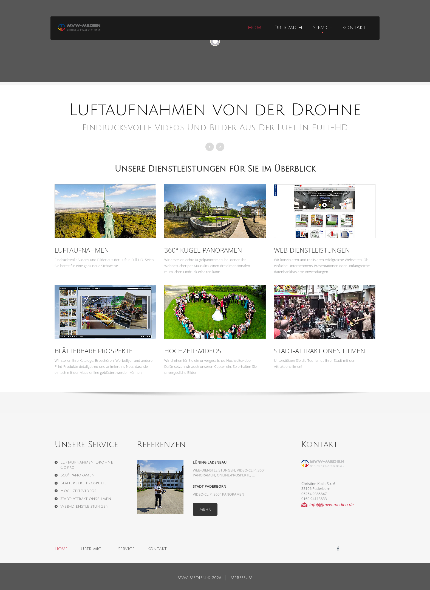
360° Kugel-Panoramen (203, 249)
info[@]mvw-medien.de (331, 505)
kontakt (157, 548)
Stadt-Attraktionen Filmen (319, 350)
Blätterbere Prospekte (83, 483)
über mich (288, 27)
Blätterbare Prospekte (93, 350)
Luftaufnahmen (82, 249)
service (126, 548)
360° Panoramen (77, 475)
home (256, 27)
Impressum (240, 578)
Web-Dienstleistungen (312, 249)
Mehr (205, 509)
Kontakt (354, 27)
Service (322, 27)
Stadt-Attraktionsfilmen (85, 499)
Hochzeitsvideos (192, 350)
